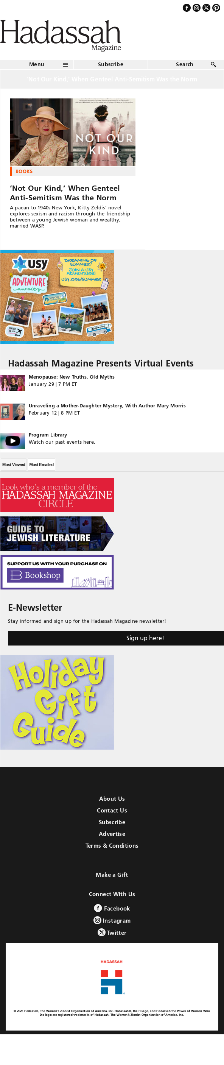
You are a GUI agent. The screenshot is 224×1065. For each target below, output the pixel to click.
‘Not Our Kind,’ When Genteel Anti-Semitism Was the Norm (65, 193)
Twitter (112, 932)
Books (24, 171)
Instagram (112, 920)
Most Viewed (13, 464)
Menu (36, 64)
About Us (112, 798)
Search (184, 64)
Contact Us (112, 810)
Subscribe (110, 64)
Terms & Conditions (112, 845)
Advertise (112, 833)
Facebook (112, 908)
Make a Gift (112, 874)
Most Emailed (41, 464)
